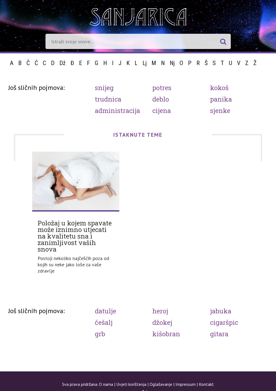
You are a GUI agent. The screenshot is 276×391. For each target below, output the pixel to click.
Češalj (104, 322)
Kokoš (219, 87)
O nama (106, 384)
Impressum (185, 384)
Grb (100, 333)
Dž (62, 63)
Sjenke (220, 110)
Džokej (162, 322)
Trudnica (108, 99)
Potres (161, 87)
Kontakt (206, 384)
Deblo (160, 99)
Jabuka (220, 311)
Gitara (219, 333)
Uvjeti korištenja (131, 384)
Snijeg (104, 87)
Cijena (161, 110)
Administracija (117, 110)
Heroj (160, 311)
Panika (221, 99)
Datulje (105, 311)
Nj (172, 63)
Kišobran (166, 333)
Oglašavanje (161, 384)
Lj (144, 63)
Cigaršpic (224, 322)
